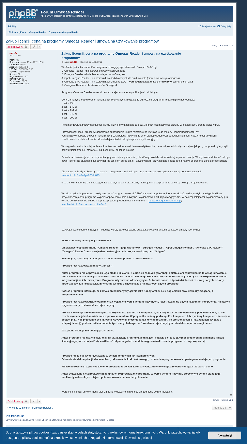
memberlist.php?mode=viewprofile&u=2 (83, 204)
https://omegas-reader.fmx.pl (165, 200)
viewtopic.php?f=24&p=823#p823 (80, 175)
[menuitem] (12, 26)
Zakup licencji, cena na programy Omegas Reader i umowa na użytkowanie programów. (83, 41)
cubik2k (13, 53)
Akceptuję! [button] (225, 435)
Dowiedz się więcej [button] (138, 437)
